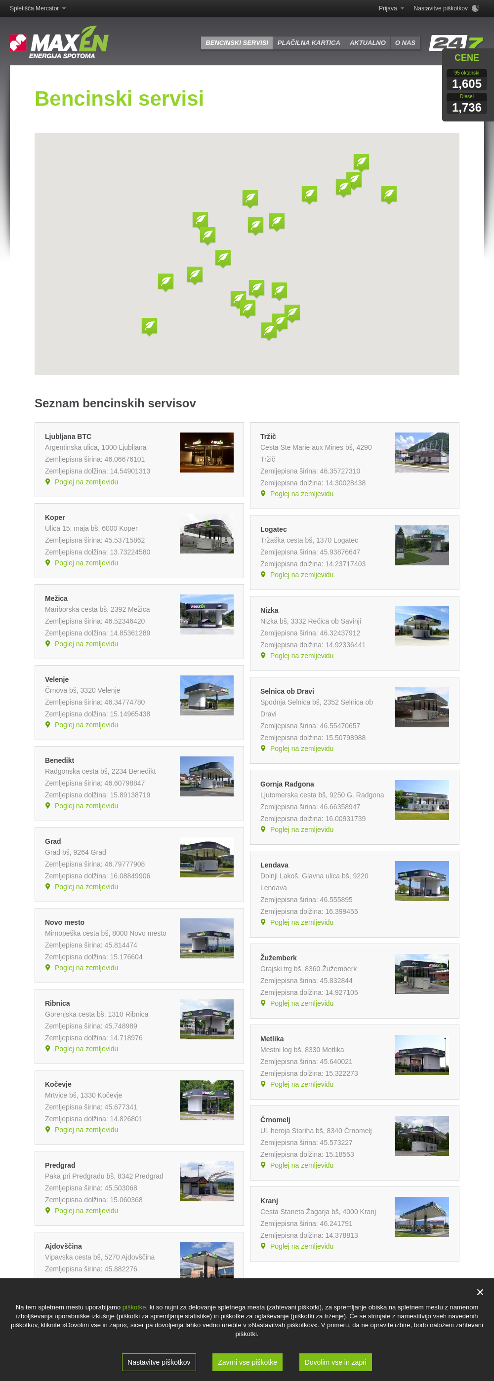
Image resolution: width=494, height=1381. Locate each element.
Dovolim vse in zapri (336, 1362)
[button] (223, 259)
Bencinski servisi (237, 42)
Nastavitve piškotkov (159, 1362)
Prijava (388, 8)
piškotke (134, 1307)
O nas (405, 42)
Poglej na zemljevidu (86, 482)
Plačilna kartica (309, 42)
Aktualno (368, 42)
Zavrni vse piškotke (247, 1362)
